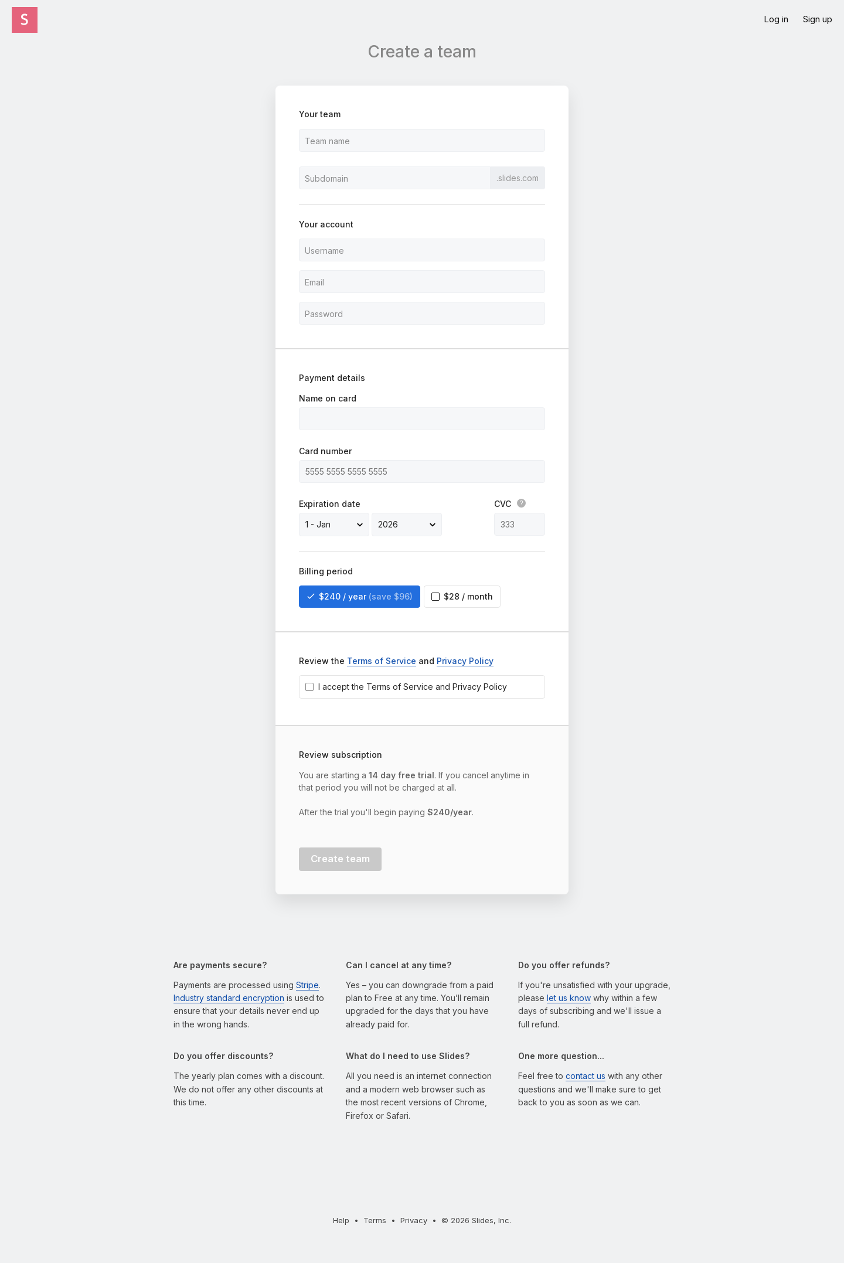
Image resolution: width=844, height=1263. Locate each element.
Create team (340, 858)
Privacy (413, 1220)
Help (341, 1220)
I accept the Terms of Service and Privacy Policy (412, 687)
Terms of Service (381, 661)
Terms (374, 1220)
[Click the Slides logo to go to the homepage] (25, 20)
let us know (569, 998)
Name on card (327, 398)
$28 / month (468, 596)
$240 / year (366, 596)
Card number (325, 451)
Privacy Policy (465, 661)
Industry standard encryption (228, 998)
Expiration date (329, 504)
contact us (585, 1076)
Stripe (307, 985)
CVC (510, 504)
